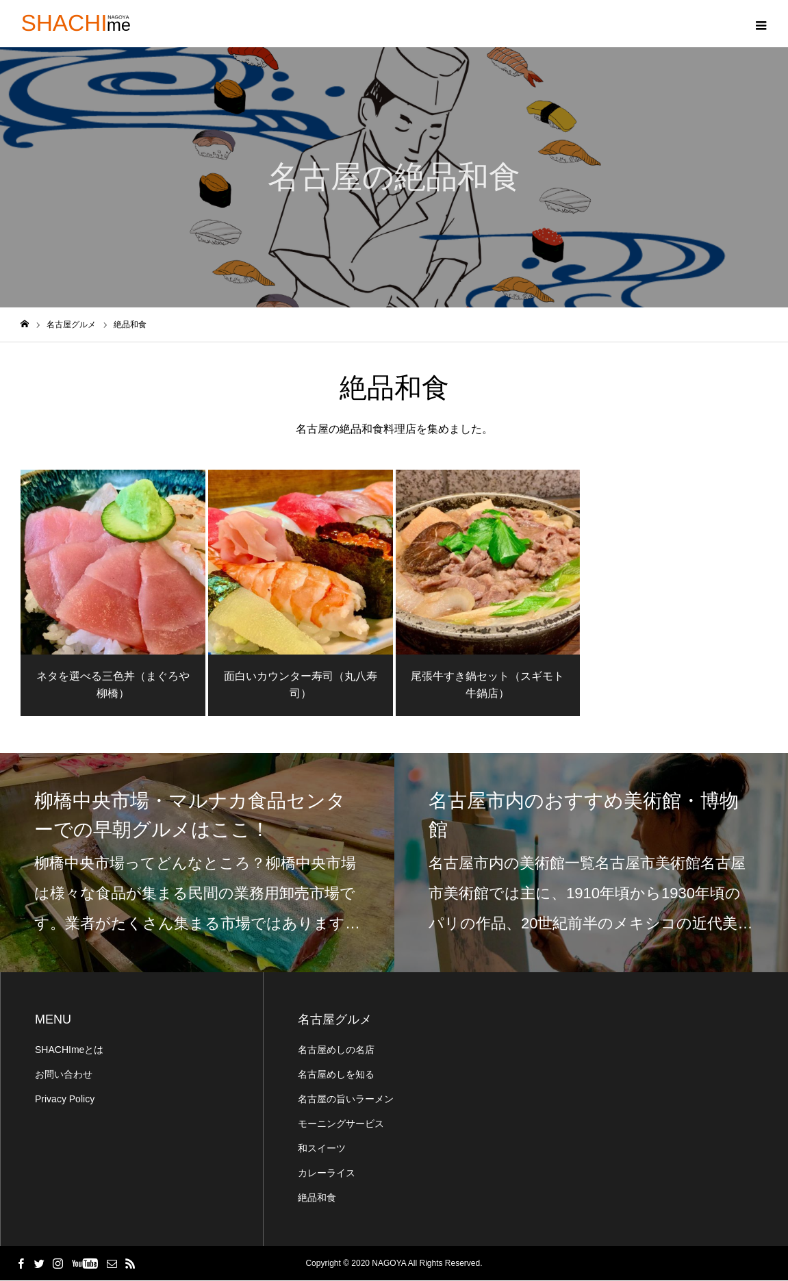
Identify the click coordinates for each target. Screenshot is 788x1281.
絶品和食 (317, 1198)
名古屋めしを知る (336, 1074)
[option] (197, 863)
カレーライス (326, 1173)
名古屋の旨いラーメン (346, 1099)
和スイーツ (322, 1148)
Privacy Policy (64, 1099)
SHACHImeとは (69, 1050)
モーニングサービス (341, 1124)
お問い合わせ (63, 1074)
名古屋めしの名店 (336, 1050)
